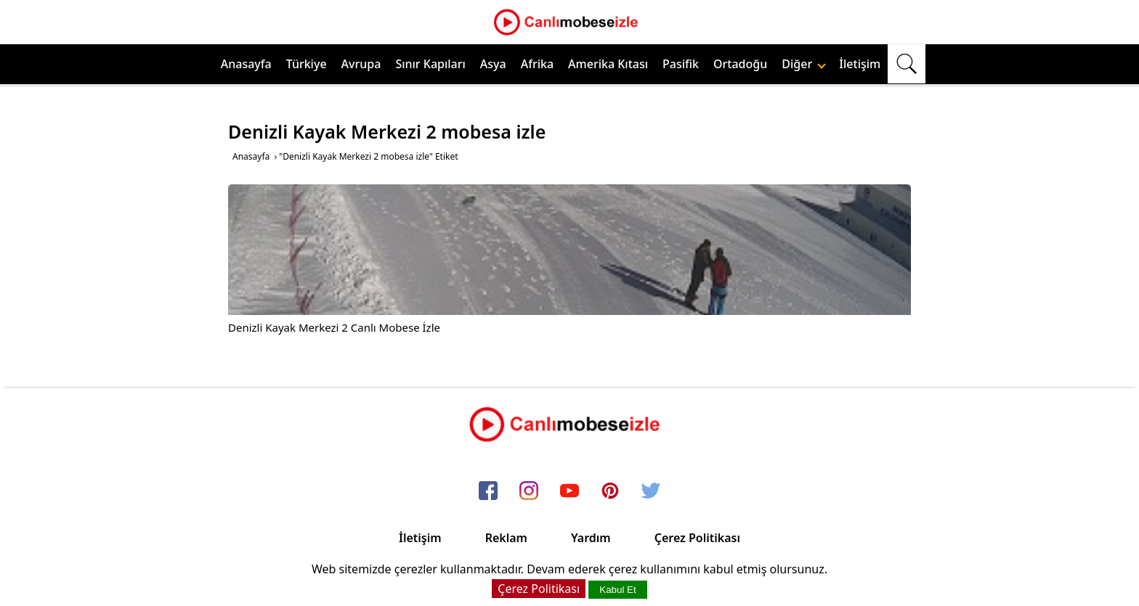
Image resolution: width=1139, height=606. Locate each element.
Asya (493, 64)
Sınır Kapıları (430, 64)
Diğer (804, 64)
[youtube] (569, 491)
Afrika (537, 64)
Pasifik (680, 64)
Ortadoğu (740, 64)
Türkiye (306, 64)
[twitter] (650, 491)
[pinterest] (610, 491)
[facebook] (488, 491)
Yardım (591, 538)
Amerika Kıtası (608, 64)
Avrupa (361, 64)
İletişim (859, 64)
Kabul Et (617, 589)
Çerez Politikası (697, 538)
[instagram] (528, 491)
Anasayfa (246, 64)
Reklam (506, 538)
